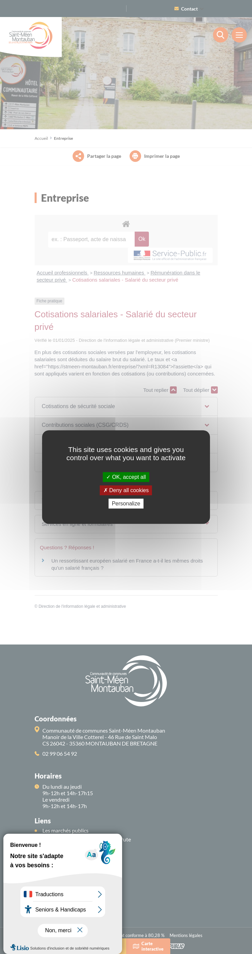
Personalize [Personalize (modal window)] (126, 503)
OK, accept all (126, 477)
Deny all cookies (126, 490)
